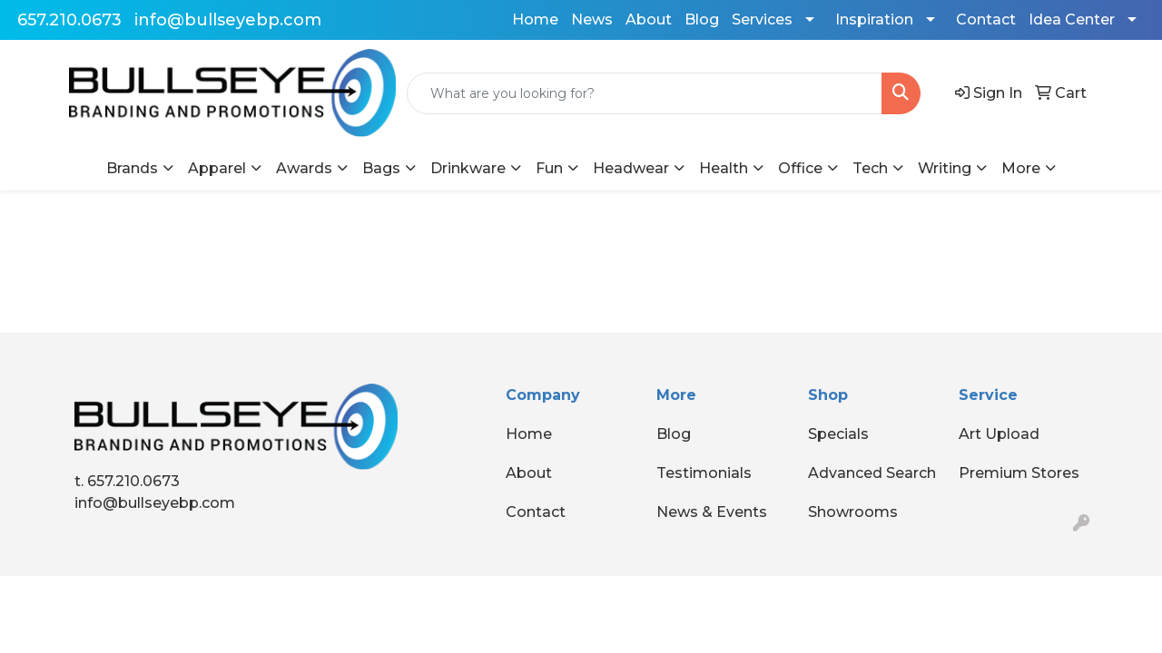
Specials (838, 434)
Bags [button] (381, 168)
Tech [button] (870, 168)
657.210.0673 (69, 20)
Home (535, 19)
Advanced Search (872, 473)
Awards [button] (304, 168)
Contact (986, 19)
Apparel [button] (217, 168)
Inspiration (874, 19)
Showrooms (853, 512)
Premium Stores (1019, 473)
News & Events (711, 512)
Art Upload (999, 434)
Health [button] (723, 168)
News (592, 19)
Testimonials (704, 473)
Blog (701, 19)
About (648, 19)
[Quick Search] (644, 93)
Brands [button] (132, 168)
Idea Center (1072, 19)
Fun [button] (549, 168)
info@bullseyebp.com (227, 20)
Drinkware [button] (468, 168)
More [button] (1020, 168)
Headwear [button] (631, 168)
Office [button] (800, 168)
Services (762, 19)
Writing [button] (944, 168)
